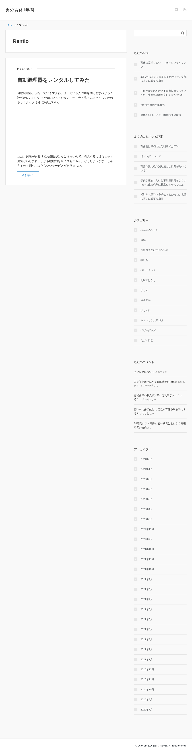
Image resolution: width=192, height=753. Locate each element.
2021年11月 (147, 559)
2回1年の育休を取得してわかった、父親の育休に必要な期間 (164, 78)
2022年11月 (147, 529)
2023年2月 (147, 519)
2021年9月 (147, 579)
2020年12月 (147, 669)
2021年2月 (147, 649)
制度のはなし (148, 280)
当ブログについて (151, 156)
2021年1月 (147, 659)
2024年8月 (147, 459)
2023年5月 (147, 499)
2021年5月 (147, 619)
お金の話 (146, 300)
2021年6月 (147, 609)
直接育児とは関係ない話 (154, 250)
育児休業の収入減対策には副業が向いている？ (163, 168)
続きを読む (28, 175)
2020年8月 (147, 699)
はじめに (146, 310)
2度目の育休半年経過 (153, 104)
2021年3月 (147, 639)
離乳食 (144, 260)
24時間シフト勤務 (144, 423)
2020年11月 (147, 679)
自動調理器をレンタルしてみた (53, 80)
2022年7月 (147, 539)
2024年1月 (147, 469)
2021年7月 (147, 599)
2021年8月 (147, 589)
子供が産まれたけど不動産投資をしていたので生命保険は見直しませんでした (163, 92)
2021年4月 (147, 629)
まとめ (144, 290)
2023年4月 (147, 509)
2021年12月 (147, 549)
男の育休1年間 (19, 9)
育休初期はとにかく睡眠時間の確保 (161, 114)
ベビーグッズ (148, 330)
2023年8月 (147, 479)
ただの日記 (147, 340)
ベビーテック (148, 270)
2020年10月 (147, 689)
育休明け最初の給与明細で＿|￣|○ (160, 146)
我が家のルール (149, 230)
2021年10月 (147, 569)
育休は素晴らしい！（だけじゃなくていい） (163, 64)
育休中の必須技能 (144, 409)
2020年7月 (147, 709)
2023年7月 (147, 489)
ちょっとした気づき (152, 320)
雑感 (143, 240)
